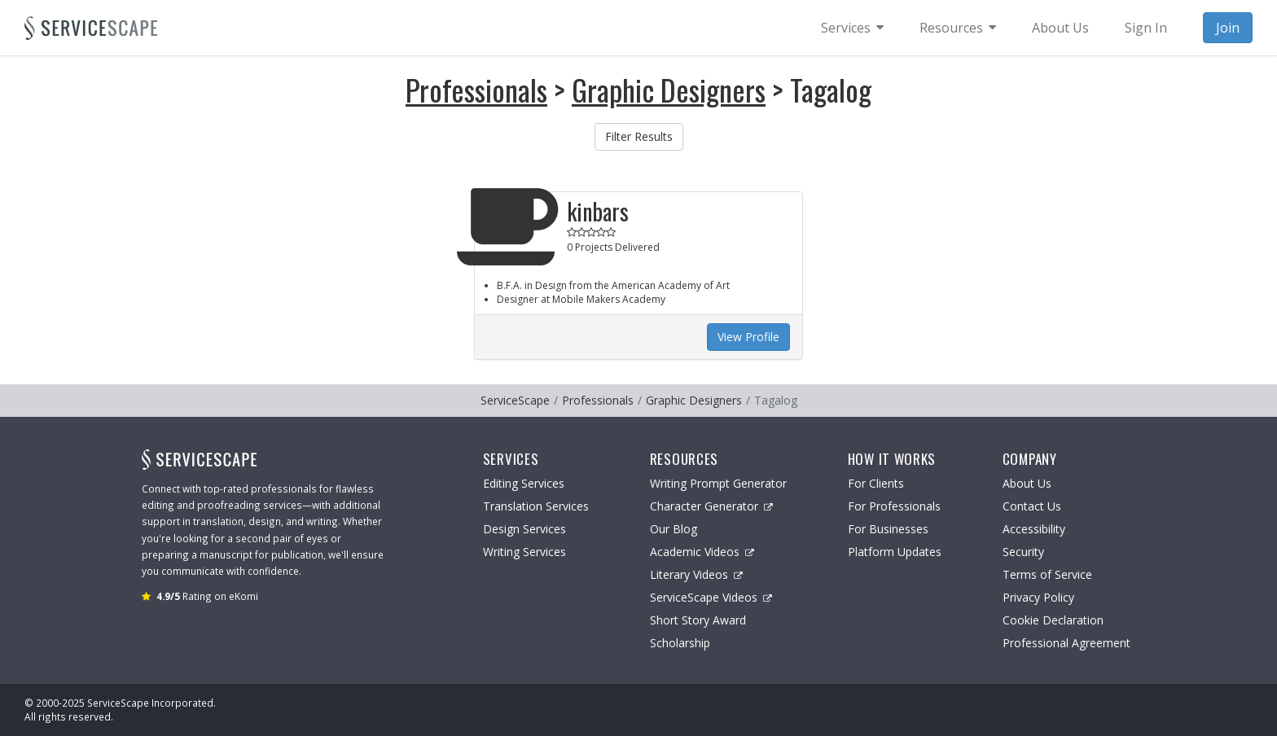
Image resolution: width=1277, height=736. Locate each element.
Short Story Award (698, 620)
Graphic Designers (669, 89)
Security (1023, 551)
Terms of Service (1047, 574)
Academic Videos (702, 551)
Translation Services (536, 506)
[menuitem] (852, 27)
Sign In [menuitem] (1146, 28)
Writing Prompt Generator (718, 483)
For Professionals (894, 506)
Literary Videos (696, 574)
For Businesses (888, 529)
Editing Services (523, 483)
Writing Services (524, 551)
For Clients (876, 483)
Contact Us (1032, 506)
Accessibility (1034, 529)
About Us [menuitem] (1060, 28)
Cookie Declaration (1053, 620)
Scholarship (680, 643)
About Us (1027, 483)
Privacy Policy (1038, 597)
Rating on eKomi (207, 595)
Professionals (476, 89)
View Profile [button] (748, 336)
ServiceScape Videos (711, 597)
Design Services (524, 529)
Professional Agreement (1066, 643)
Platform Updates (894, 551)
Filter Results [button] (639, 136)
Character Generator (711, 506)
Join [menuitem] (1228, 28)
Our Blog (673, 529)
